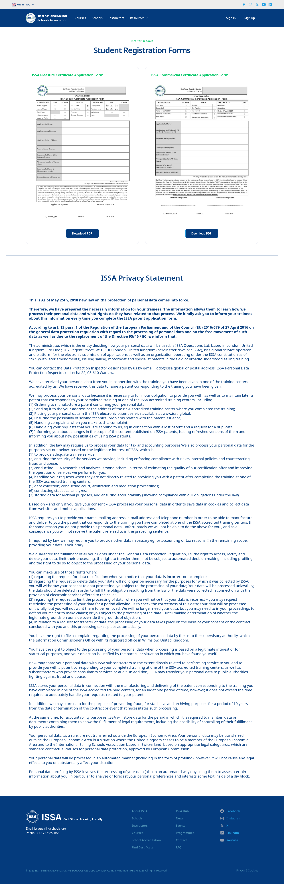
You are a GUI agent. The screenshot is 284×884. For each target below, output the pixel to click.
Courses (80, 18)
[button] (25, 5)
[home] (31, 18)
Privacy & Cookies (247, 870)
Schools (97, 18)
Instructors (116, 18)
